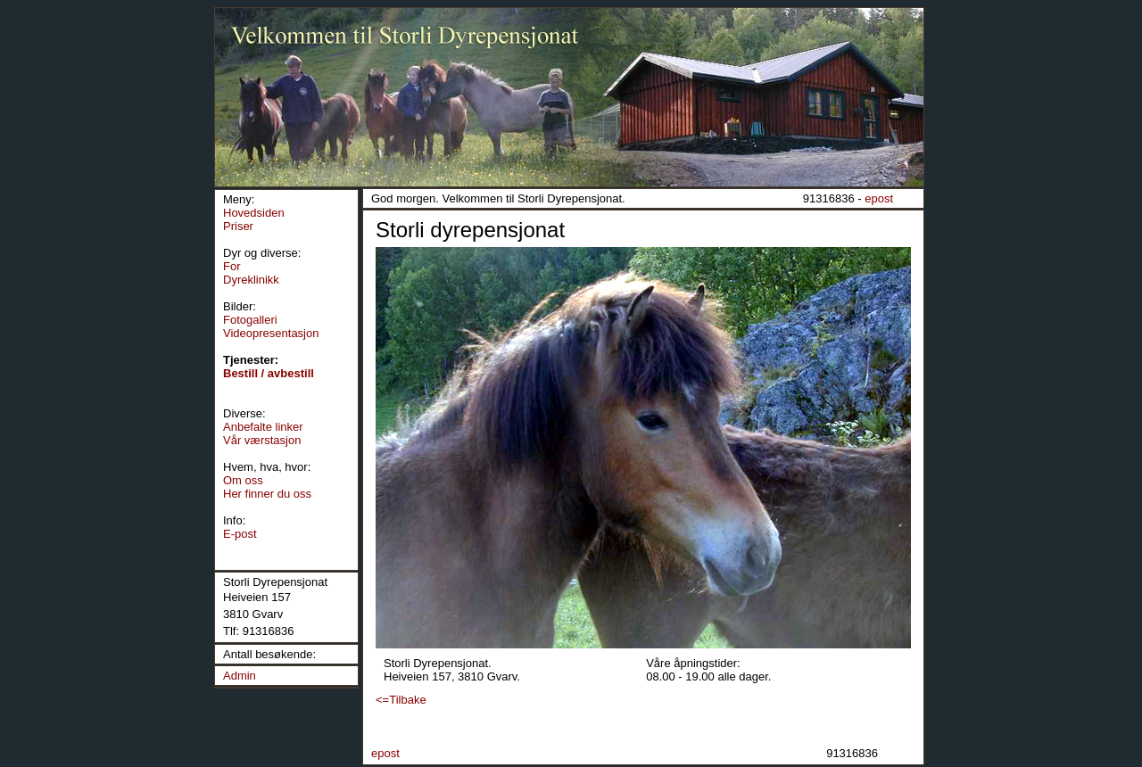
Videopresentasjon (271, 333)
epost (879, 198)
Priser (238, 226)
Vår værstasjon (262, 440)
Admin (239, 675)
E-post (240, 533)
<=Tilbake (401, 699)
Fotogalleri (250, 319)
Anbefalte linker (263, 426)
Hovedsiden (254, 212)
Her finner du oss (267, 493)
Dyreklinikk (251, 279)
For (232, 266)
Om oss (243, 480)
